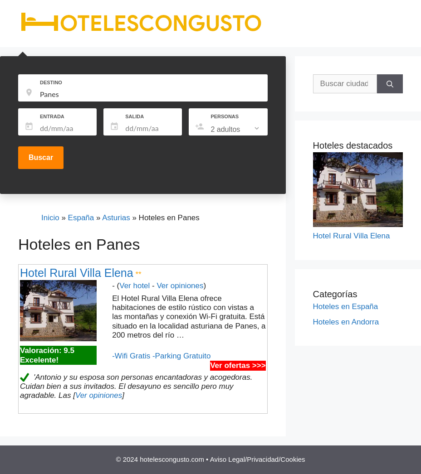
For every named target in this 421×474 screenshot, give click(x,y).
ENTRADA (52, 116)
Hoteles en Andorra (346, 322)
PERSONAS (224, 116)
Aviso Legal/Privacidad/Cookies (257, 459)
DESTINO (51, 82)
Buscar (41, 157)
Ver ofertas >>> (237, 365)
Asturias (116, 217)
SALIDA (134, 116)
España (81, 217)
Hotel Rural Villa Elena (76, 272)
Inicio (50, 217)
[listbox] (235, 129)
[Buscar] (390, 83)
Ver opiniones (180, 285)
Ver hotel (134, 285)
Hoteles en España (345, 306)
